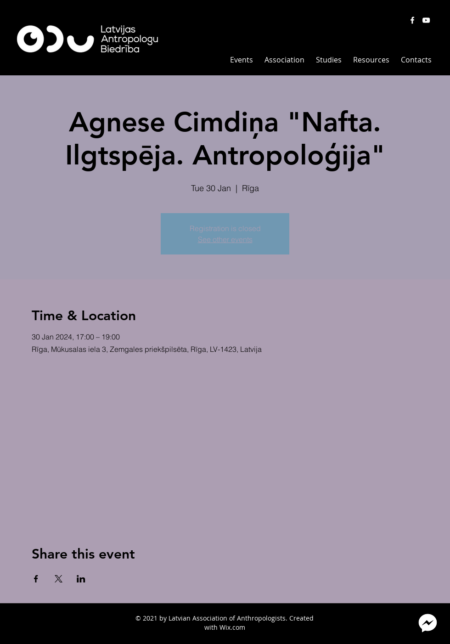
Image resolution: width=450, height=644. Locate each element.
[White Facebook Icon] (412, 20)
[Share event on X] (58, 578)
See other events (225, 239)
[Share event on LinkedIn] (81, 578)
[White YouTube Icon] (426, 20)
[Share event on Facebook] (36, 578)
